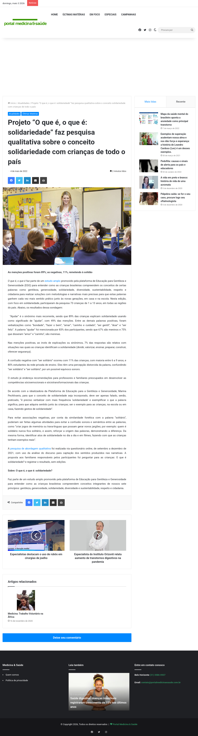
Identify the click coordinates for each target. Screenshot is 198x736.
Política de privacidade (17, 680)
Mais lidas (150, 101)
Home (54, 14)
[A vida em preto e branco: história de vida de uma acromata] (149, 182)
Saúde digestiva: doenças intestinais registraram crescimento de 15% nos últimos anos (95, 702)
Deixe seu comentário (67, 637)
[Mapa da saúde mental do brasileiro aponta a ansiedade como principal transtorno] (149, 119)
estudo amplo (53, 280)
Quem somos (12, 674)
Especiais (110, 14)
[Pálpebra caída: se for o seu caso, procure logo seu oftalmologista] (149, 199)
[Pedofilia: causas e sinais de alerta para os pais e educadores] (149, 166)
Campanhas (128, 14)
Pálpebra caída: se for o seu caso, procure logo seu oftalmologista (175, 198)
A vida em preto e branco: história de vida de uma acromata (174, 182)
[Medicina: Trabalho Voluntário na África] (26, 600)
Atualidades (24, 103)
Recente (180, 101)
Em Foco (95, 14)
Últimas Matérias (74, 14)
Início (12, 103)
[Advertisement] (99, 67)
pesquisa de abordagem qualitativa (30, 448)
